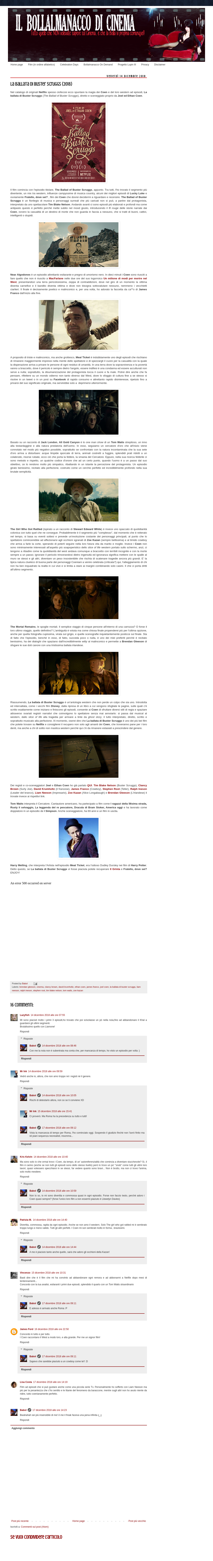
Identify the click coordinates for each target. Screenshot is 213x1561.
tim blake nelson (54, 990)
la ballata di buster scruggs (122, 987)
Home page (17, 64)
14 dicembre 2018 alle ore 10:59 (59, 1190)
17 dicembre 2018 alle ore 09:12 (59, 1127)
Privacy (145, 64)
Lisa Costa (26, 1382)
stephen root (39, 990)
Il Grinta (115, 869)
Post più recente (20, 1521)
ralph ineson (26, 990)
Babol (32, 1045)
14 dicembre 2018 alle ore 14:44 (59, 1247)
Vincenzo (25, 1272)
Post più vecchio (137, 1521)
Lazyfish (24, 1015)
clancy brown (51, 987)
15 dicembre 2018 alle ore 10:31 (48, 1272)
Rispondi (24, 1031)
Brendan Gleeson (119, 792)
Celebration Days (69, 64)
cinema (40, 987)
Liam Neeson (43, 792)
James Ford (26, 1329)
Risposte (28, 1038)
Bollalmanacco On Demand (98, 64)
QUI (89, 785)
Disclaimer (159, 64)
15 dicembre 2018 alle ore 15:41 (55, 1111)
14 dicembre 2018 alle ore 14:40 (50, 1219)
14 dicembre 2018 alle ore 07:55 (48, 1015)
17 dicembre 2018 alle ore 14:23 (49, 1410)
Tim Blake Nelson (105, 785)
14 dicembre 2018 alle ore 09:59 (45, 1071)
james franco (93, 987)
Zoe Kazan (74, 792)
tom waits (67, 990)
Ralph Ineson (138, 788)
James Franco (80, 788)
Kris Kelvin (26, 1156)
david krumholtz (66, 987)
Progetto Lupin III (127, 64)
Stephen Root (112, 788)
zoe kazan (78, 990)
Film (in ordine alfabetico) (41, 64)
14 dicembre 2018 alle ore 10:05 (59, 1095)
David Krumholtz (44, 788)
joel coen (104, 987)
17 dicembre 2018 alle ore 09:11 (59, 1303)
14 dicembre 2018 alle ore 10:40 (51, 1156)
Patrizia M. (26, 1219)
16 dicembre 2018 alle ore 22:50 (51, 1329)
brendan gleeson (27, 987)
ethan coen (80, 987)
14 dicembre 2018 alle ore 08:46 (59, 1045)
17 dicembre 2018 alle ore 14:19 (50, 1382)
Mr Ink (23, 1071)
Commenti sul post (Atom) (35, 1526)
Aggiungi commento (23, 1428)
